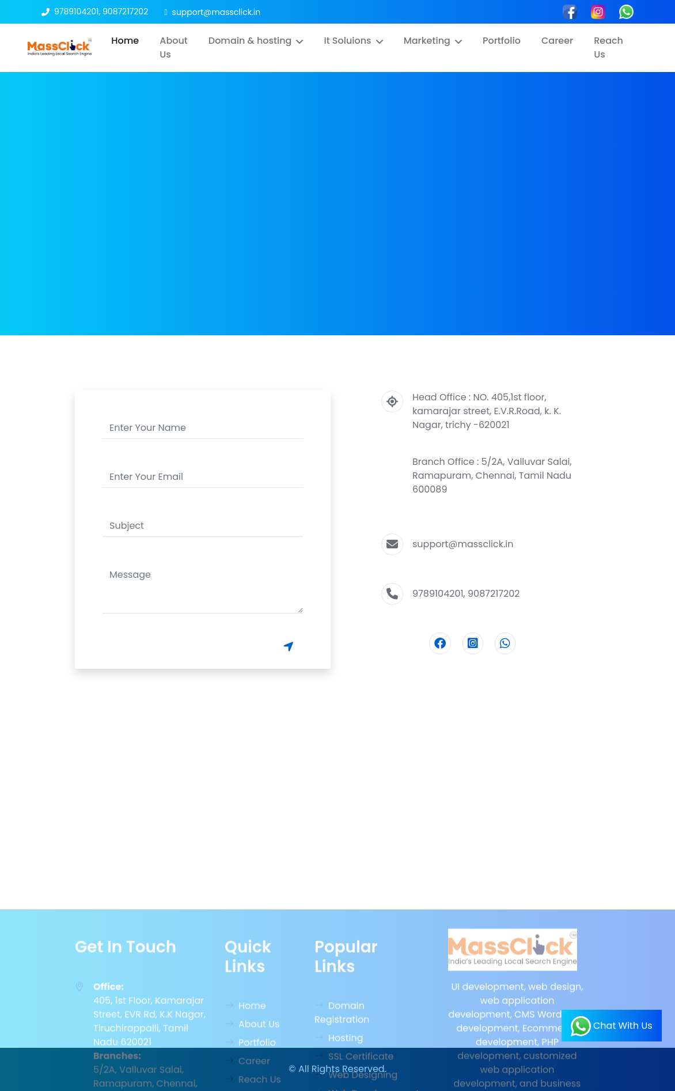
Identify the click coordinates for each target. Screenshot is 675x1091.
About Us (174, 47)
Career (557, 40)
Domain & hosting (250, 40)
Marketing (427, 40)
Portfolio (502, 40)
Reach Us (608, 47)
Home (125, 40)
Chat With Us (612, 1026)
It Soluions (347, 40)
